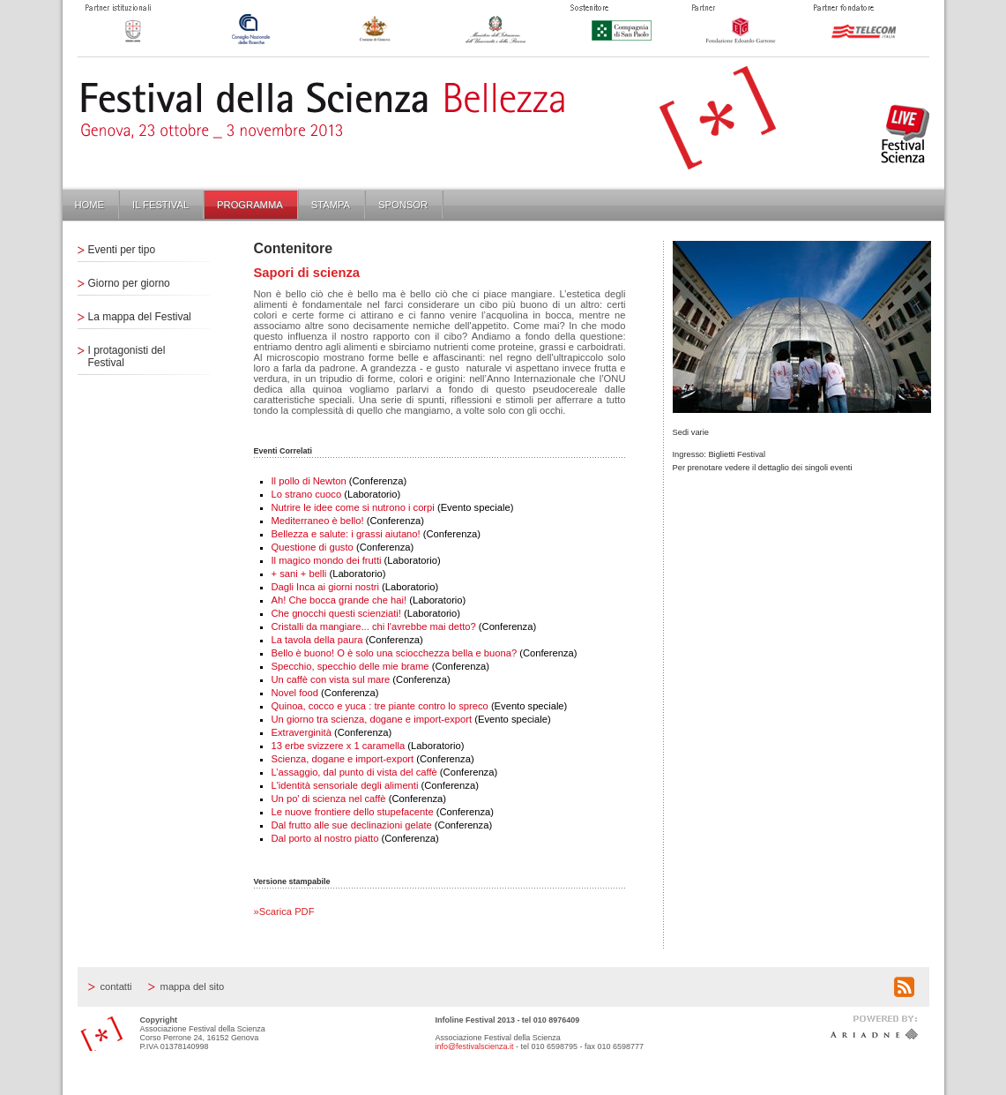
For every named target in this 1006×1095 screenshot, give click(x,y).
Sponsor (403, 204)
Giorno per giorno (129, 283)
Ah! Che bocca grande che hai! (339, 600)
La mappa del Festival (139, 317)
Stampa (330, 204)
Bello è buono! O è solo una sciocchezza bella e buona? (395, 653)
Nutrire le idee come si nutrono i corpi (353, 507)
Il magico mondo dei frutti (327, 560)
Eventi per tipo (122, 250)
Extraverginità (302, 732)
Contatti (116, 986)
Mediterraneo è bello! (318, 520)
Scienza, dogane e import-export (343, 759)
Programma (250, 204)
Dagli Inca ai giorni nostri (326, 586)
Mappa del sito (192, 986)
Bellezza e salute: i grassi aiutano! (346, 534)
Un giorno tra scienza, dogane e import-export (372, 719)
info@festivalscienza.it (475, 1046)
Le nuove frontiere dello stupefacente (353, 811)
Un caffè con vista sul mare (331, 679)
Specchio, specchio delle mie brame (350, 666)
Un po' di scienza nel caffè (329, 798)
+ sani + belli (299, 573)
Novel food (297, 692)
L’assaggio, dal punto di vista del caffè (354, 772)
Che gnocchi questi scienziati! (336, 613)
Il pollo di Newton (309, 481)
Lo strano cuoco (307, 494)
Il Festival (160, 204)
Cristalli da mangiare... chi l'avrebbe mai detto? (374, 626)
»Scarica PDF (284, 911)
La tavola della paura (317, 639)
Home (90, 204)
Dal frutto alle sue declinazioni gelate (352, 825)
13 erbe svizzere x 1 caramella (339, 745)
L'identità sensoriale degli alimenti (345, 785)
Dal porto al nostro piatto (325, 838)
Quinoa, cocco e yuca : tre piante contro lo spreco (380, 706)
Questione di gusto (313, 547)
